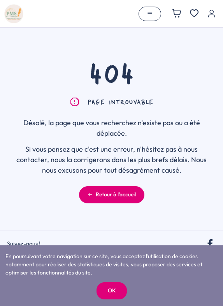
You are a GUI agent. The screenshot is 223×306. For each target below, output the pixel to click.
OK (112, 290)
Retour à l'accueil (112, 194)
